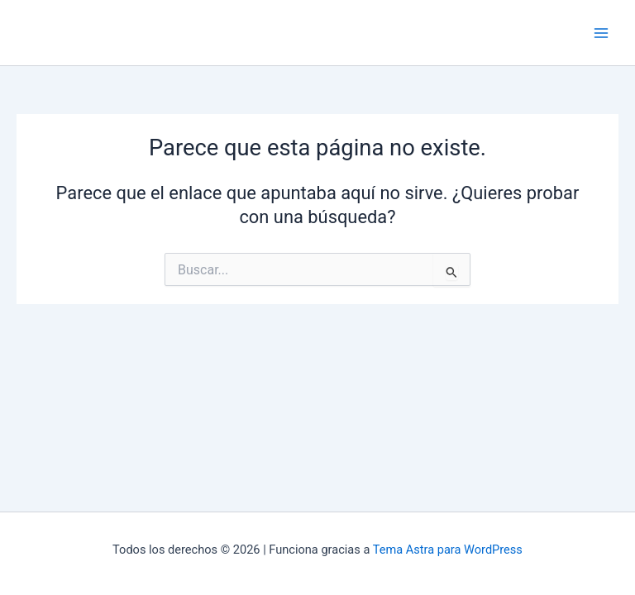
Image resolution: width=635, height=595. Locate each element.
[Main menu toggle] (601, 33)
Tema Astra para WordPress (448, 549)
